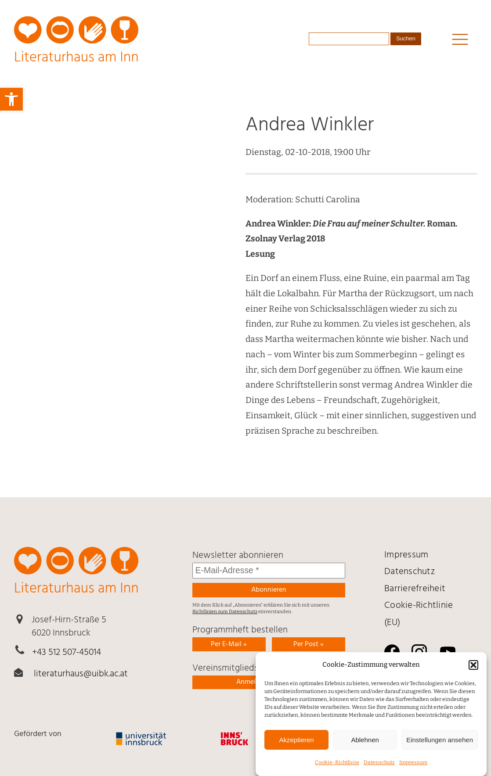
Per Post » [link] (308, 644)
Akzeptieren (296, 749)
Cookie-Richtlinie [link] (337, 772)
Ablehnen (365, 749)
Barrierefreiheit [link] (414, 589)
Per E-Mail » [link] (229, 644)
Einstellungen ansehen (439, 749)
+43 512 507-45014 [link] (66, 652)
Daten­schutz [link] (379, 772)
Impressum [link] (413, 772)
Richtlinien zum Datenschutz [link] (224, 611)
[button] (473, 674)
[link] (11, 99)
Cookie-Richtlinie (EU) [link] (418, 614)
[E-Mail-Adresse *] (268, 570)
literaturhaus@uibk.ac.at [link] (81, 674)
